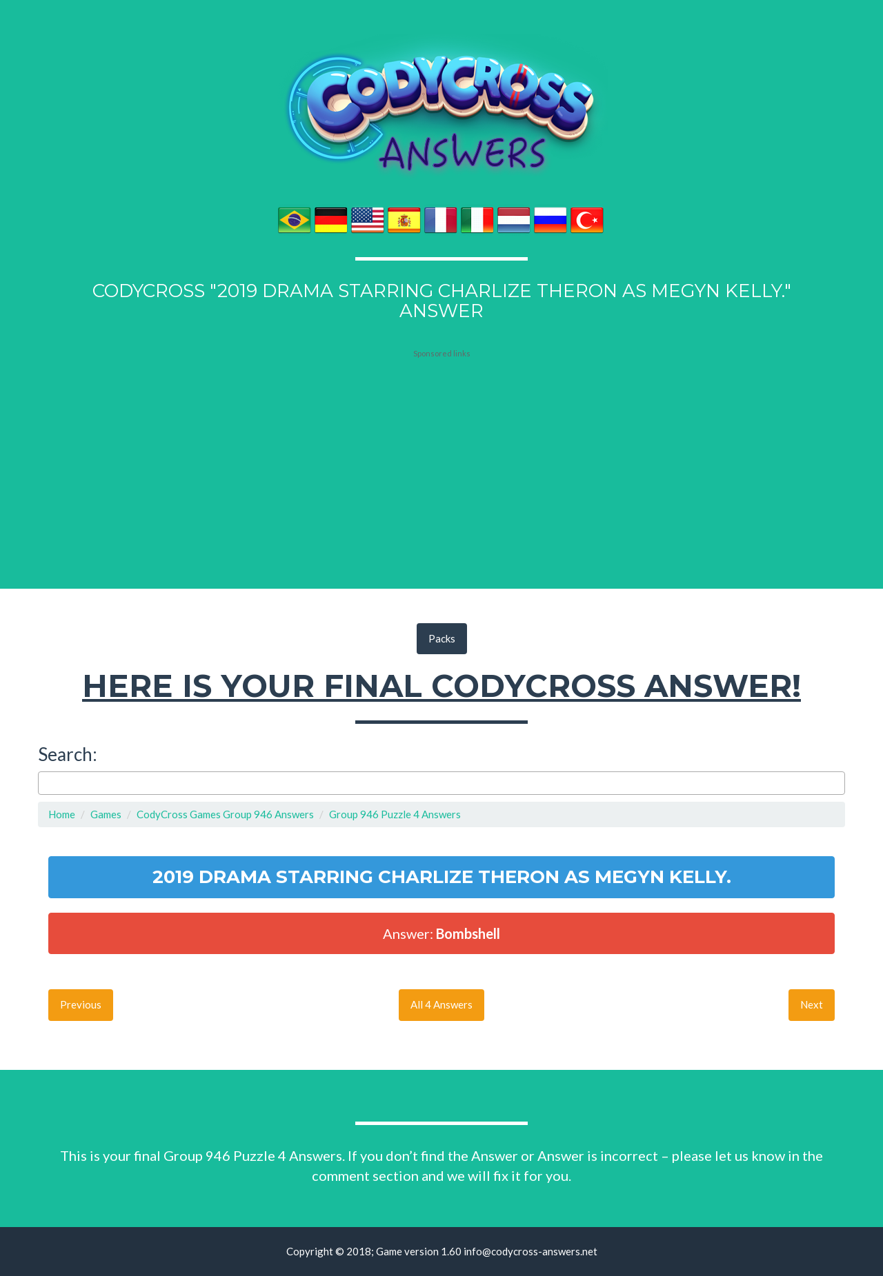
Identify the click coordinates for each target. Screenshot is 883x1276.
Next (811, 1004)
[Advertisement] (441, 444)
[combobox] (441, 783)
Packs (441, 638)
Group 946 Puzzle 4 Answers (395, 814)
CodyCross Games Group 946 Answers (225, 814)
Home (61, 814)
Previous (80, 1004)
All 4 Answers (441, 1004)
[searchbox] (46, 783)
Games (105, 814)
